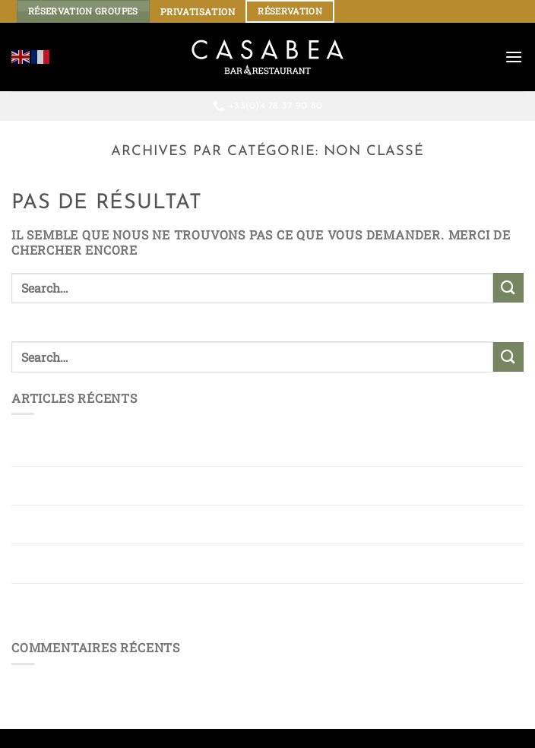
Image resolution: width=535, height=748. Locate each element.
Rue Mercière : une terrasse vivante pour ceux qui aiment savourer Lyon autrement (264, 524)
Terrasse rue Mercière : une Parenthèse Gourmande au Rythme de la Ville (266, 603)
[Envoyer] (508, 288)
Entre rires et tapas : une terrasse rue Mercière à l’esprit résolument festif (228, 486)
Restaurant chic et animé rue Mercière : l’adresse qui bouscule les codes (259, 446)
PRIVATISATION (198, 11)
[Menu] (514, 56)
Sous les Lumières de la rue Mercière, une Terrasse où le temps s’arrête (246, 563)
